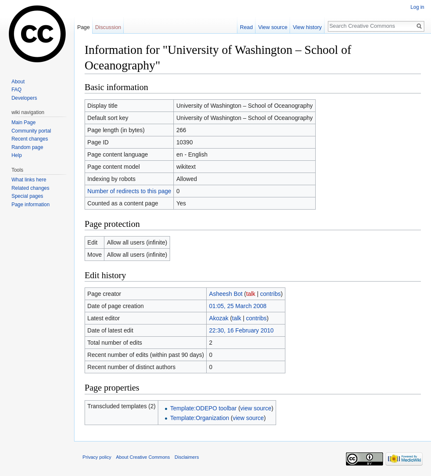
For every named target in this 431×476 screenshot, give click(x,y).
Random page (27, 147)
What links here (28, 180)
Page (83, 27)
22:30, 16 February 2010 (241, 330)
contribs (270, 293)
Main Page (23, 122)
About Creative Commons (143, 457)
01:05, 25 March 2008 (237, 306)
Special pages (27, 196)
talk (250, 293)
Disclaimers (187, 457)
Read (246, 27)
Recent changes (29, 139)
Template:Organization (199, 418)
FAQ (16, 90)
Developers (24, 98)
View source (272, 27)
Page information (30, 204)
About (17, 82)
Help (16, 155)
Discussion (108, 27)
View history (307, 27)
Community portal (31, 131)
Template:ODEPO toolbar (203, 408)
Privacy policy (96, 457)
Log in (417, 7)
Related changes (30, 188)
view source (255, 408)
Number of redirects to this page (129, 191)
